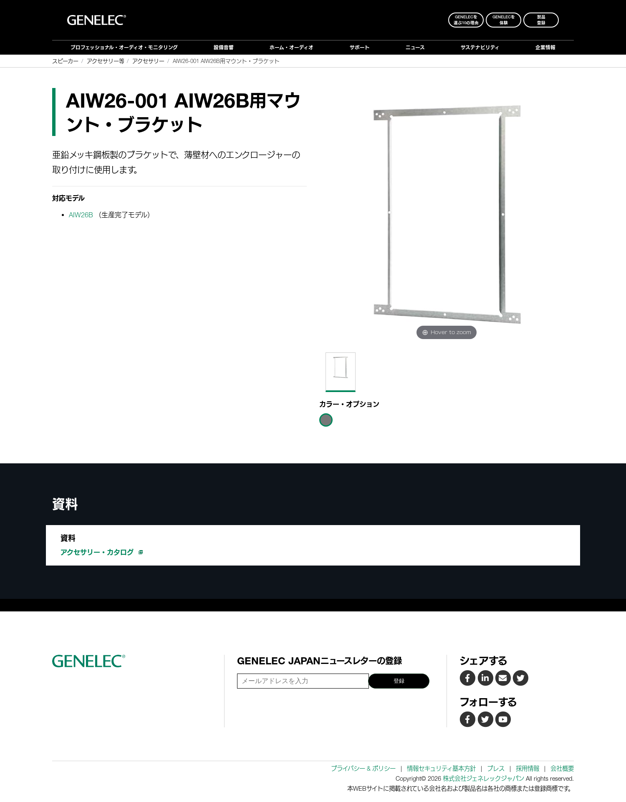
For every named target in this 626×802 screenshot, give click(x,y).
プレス (496, 768)
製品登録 (541, 20)
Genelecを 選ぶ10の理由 (466, 20)
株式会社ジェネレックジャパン (483, 778)
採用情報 (527, 768)
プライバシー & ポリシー (363, 768)
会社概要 (562, 768)
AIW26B (81, 215)
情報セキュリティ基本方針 (441, 768)
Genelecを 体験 (503, 20)
